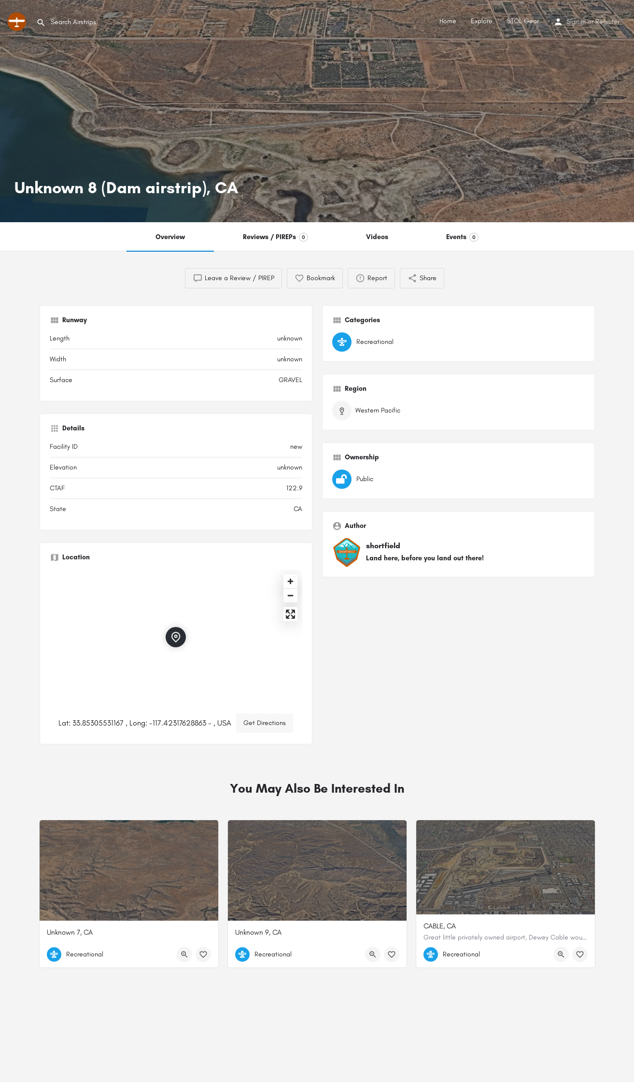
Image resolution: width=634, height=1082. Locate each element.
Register (607, 21)
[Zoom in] (290, 581)
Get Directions (264, 723)
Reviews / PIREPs (275, 237)
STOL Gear (523, 21)
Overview (170, 237)
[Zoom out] (290, 595)
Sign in (576, 21)
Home (447, 21)
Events (462, 237)
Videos (377, 237)
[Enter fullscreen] (290, 614)
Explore (482, 21)
